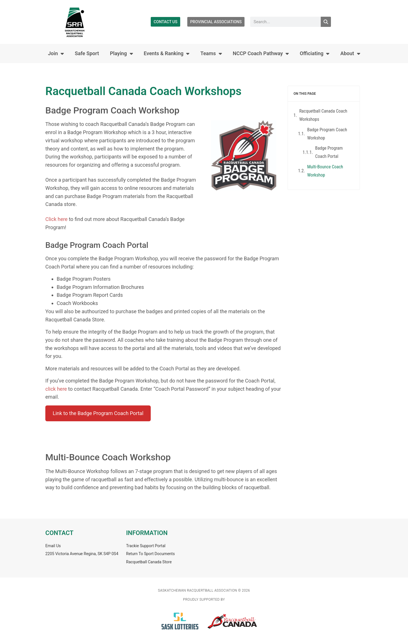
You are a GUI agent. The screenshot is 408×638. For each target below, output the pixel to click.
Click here (56, 219)
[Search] (326, 22)
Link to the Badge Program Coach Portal (98, 413)
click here (56, 389)
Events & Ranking (166, 53)
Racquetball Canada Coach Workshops (323, 115)
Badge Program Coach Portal (329, 152)
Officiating (315, 53)
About (350, 53)
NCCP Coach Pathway (261, 53)
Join (56, 53)
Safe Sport (87, 53)
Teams (211, 53)
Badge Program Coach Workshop (327, 134)
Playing (121, 53)
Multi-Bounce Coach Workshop (325, 171)
